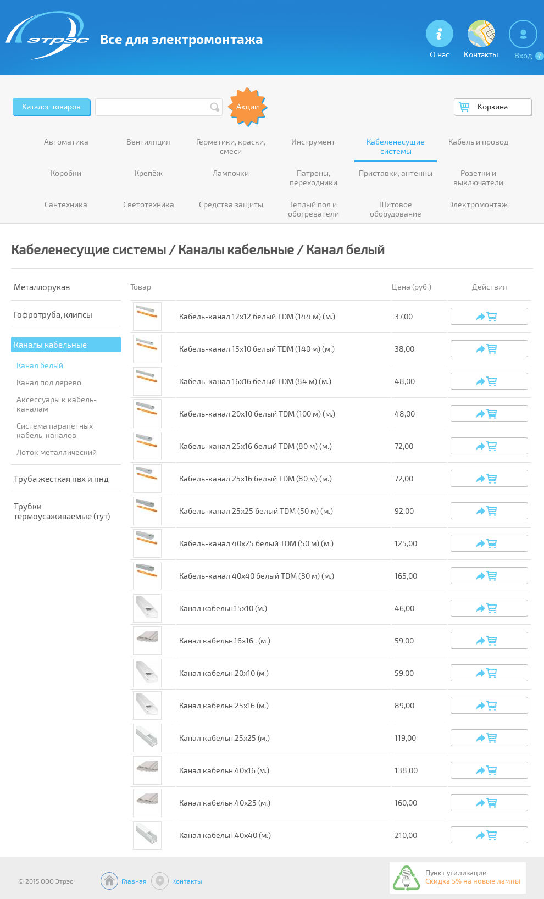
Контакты (187, 881)
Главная (134, 881)
